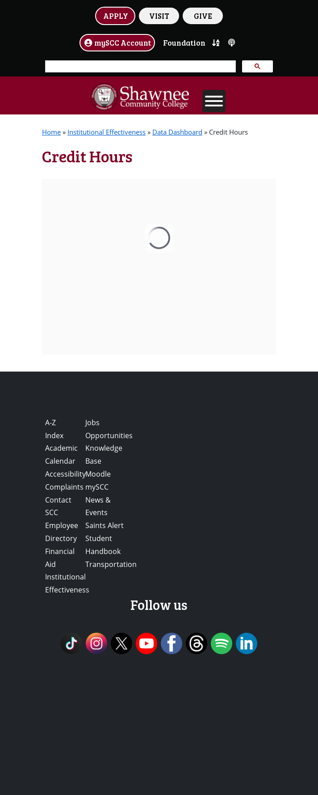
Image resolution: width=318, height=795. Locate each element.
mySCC (97, 487)
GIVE (203, 15)
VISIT (159, 15)
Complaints (64, 487)
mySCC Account (117, 42)
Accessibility (65, 474)
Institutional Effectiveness (106, 131)
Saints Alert (104, 525)
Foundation (184, 42)
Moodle (98, 474)
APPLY (115, 15)
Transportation (111, 564)
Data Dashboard (177, 131)
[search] (140, 66)
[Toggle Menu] (214, 101)
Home (51, 131)
